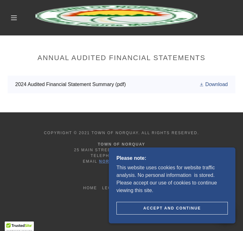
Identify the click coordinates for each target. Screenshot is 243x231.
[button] (14, 17)
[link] (116, 17)
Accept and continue (172, 208)
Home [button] (90, 188)
